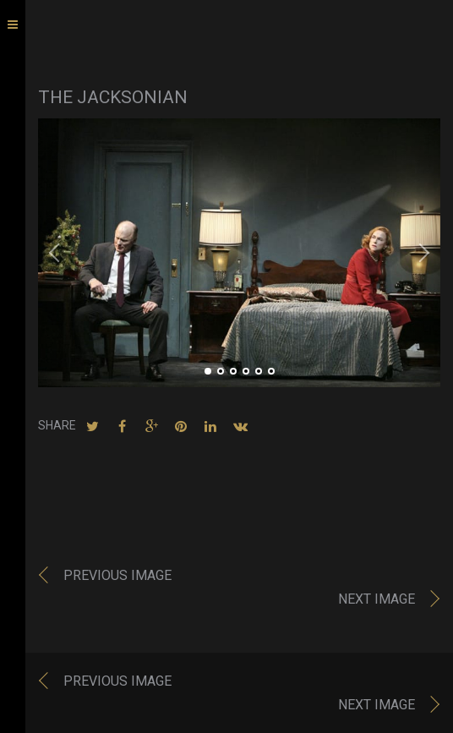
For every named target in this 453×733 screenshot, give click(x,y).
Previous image (117, 575)
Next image (376, 599)
